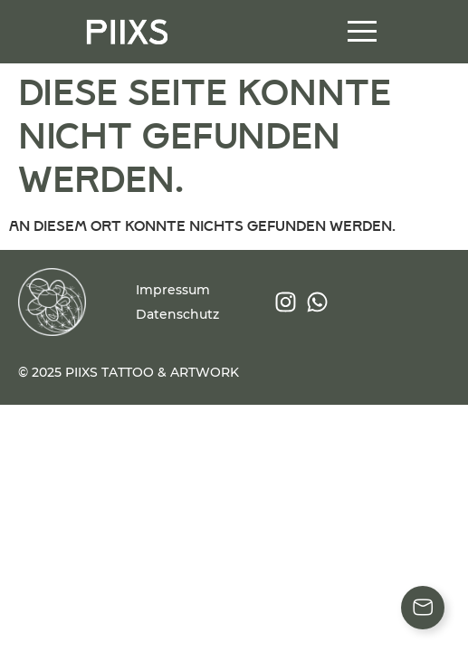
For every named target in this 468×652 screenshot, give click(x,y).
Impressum (173, 290)
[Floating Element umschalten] (422, 607)
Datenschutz (177, 314)
